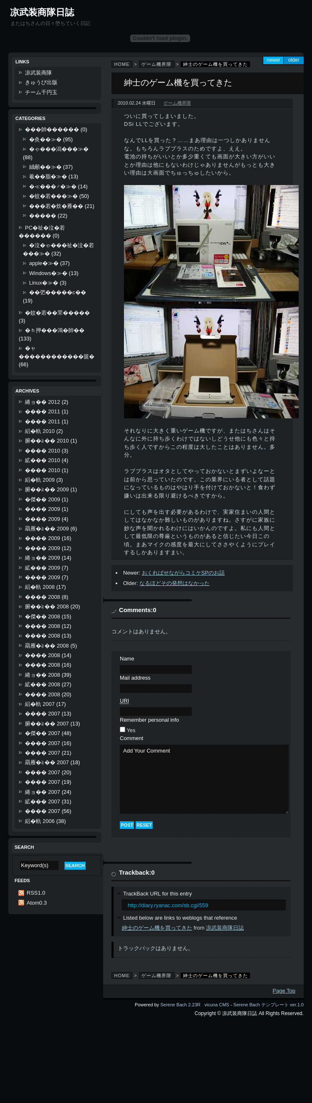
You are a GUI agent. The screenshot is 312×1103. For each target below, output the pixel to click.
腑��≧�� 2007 (47, 723)
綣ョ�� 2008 (42, 675)
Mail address (135, 678)
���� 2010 (42, 451)
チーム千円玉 (41, 92)
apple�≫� (44, 263)
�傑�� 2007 (42, 733)
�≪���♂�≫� (53, 186)
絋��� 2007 (42, 801)
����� (42, 216)
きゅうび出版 (41, 82)
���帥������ (52, 129)
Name (127, 658)
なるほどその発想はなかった (174, 583)
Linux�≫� (43, 283)
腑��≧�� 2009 (47, 489)
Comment (131, 738)
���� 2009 (42, 509)
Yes (130, 730)
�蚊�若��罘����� (57, 313)
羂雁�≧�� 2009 (47, 528)
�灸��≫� (45, 139)
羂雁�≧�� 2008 (47, 646)
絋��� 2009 (42, 568)
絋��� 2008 (42, 684)
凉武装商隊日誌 (42, 12)
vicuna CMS (216, 1004)
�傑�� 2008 (42, 616)
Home (122, 64)
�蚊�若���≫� (53, 196)
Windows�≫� (48, 273)
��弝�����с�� (57, 292)
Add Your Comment (204, 779)
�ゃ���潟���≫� (59, 149)
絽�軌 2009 (40, 480)
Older (294, 60)
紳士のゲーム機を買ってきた (157, 928)
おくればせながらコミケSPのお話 (183, 573)
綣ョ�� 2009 (42, 558)
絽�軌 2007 (40, 704)
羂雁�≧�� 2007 (47, 762)
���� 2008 (42, 597)
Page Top (283, 991)
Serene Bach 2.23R (180, 1004)
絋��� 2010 (42, 460)
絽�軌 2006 (40, 821)
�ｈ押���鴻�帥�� (54, 330)
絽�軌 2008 (40, 587)
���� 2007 (42, 713)
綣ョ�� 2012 (42, 402)
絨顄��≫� (45, 167)
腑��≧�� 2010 (47, 441)
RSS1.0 (36, 893)
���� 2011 (42, 411)
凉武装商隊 (38, 73)
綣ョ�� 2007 (42, 792)
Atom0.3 (37, 903)
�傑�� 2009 (42, 499)
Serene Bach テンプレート (261, 1004)
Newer (273, 60)
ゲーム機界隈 (156, 64)
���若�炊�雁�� (56, 206)
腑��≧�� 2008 (47, 606)
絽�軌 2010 (40, 431)
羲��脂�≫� (48, 176)
